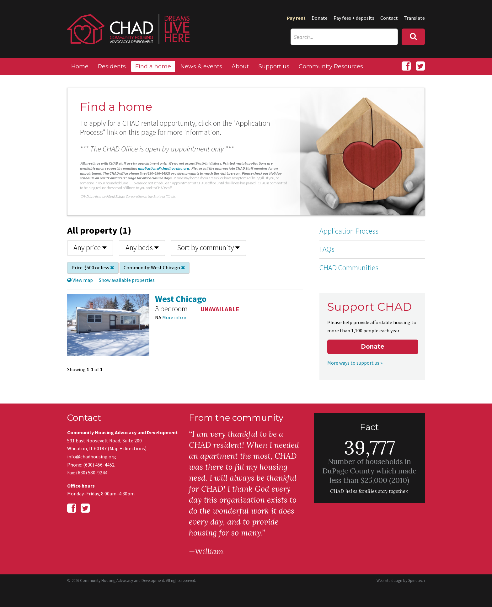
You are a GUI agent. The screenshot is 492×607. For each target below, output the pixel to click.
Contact (389, 18)
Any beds (142, 247)
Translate (414, 18)
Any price (90, 247)
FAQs (326, 249)
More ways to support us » (354, 363)
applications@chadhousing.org (163, 168)
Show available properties (127, 280)
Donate (320, 18)
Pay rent (296, 18)
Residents (112, 66)
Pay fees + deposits (354, 18)
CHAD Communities (348, 267)
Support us (274, 66)
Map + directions (127, 448)
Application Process (348, 231)
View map (80, 280)
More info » (174, 317)
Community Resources (331, 66)
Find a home (153, 66)
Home (79, 66)
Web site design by (401, 580)
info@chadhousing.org (91, 456)
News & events (201, 66)
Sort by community (208, 247)
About (240, 66)
